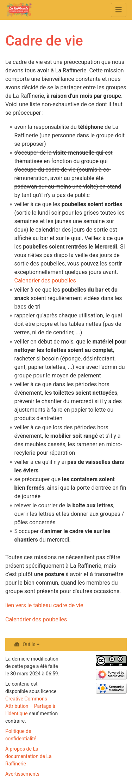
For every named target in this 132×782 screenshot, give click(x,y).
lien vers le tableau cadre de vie (44, 605)
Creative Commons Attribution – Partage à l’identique (30, 706)
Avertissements (22, 774)
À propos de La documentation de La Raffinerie (28, 756)
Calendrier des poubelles (45, 280)
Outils (29, 644)
